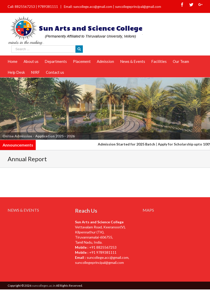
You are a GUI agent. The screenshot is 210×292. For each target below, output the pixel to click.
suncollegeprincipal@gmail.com (138, 7)
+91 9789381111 (103, 252)
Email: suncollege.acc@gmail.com (88, 7)
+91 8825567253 (103, 247)
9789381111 (48, 7)
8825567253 (25, 7)
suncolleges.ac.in (43, 285)
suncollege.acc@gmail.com (107, 257)
